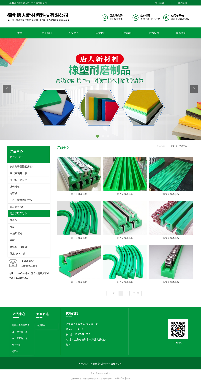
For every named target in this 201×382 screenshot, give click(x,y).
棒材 (12, 240)
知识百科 (41, 325)
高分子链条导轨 (18, 213)
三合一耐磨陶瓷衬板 (21, 200)
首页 (172, 146)
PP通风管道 (16, 233)
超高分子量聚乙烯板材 (22, 166)
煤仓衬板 (15, 186)
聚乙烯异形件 (17, 206)
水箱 (12, 227)
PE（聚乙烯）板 (19, 180)
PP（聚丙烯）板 (18, 173)
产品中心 (183, 146)
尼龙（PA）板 (17, 253)
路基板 (13, 220)
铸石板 (13, 193)
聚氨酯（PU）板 (19, 247)
